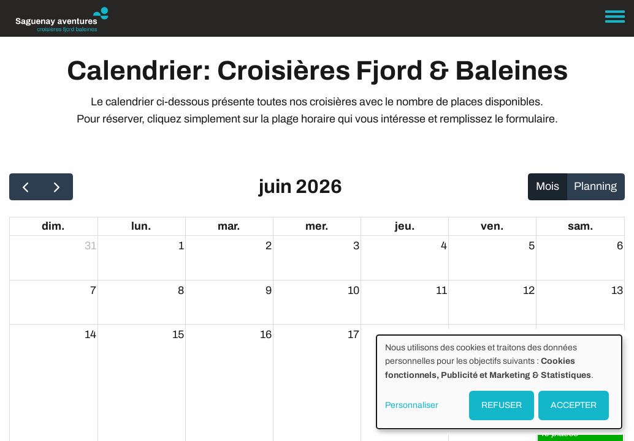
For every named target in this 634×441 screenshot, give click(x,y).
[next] (56, 186)
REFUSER (501, 405)
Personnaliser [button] (411, 405)
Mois (547, 186)
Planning (595, 186)
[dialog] (499, 382)
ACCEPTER (574, 405)
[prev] (25, 186)
